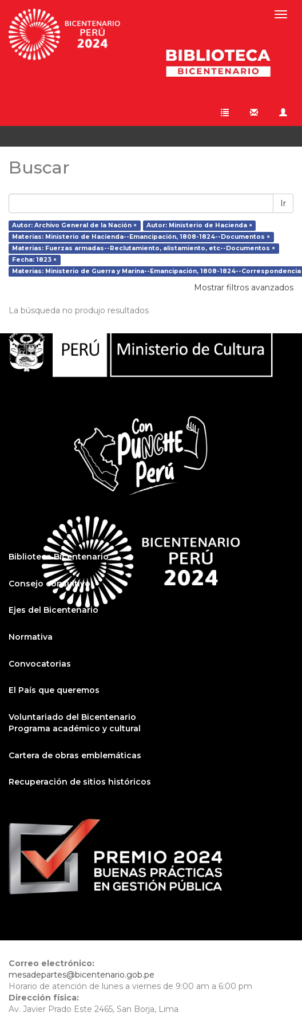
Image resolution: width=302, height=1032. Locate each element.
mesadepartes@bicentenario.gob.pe (81, 975)
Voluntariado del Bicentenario (72, 717)
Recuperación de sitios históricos (80, 782)
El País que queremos (54, 690)
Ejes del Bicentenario (53, 610)
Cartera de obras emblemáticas (75, 755)
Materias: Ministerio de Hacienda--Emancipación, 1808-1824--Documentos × (141, 237)
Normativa (31, 637)
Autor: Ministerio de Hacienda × (199, 225)
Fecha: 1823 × (34, 259)
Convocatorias (40, 664)
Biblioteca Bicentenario (59, 557)
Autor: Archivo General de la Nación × (74, 225)
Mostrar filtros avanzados (243, 287)
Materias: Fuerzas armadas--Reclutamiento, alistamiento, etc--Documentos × (143, 248)
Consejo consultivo (49, 583)
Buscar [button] (35, 136)
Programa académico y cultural (75, 728)
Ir (283, 203)
